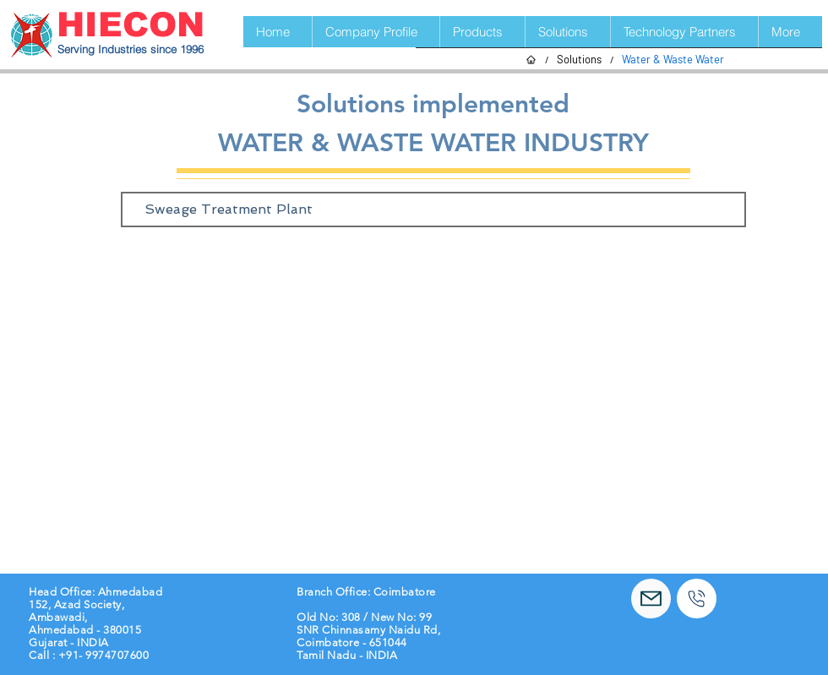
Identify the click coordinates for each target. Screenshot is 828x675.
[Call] (696, 598)
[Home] (531, 59)
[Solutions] (579, 59)
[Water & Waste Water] (673, 59)
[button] (482, 31)
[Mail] (651, 598)
